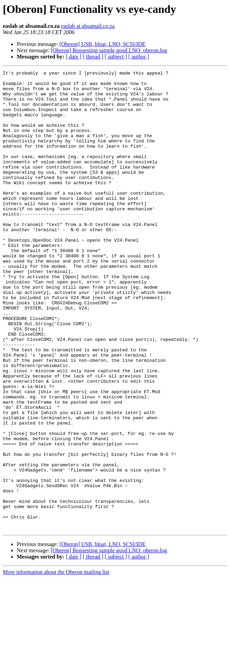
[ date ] (73, 57)
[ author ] (138, 57)
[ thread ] (93, 57)
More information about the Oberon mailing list (56, 664)
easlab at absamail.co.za (88, 26)
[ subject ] (116, 57)
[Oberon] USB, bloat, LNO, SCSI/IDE (103, 44)
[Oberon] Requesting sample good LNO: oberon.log (109, 50)
